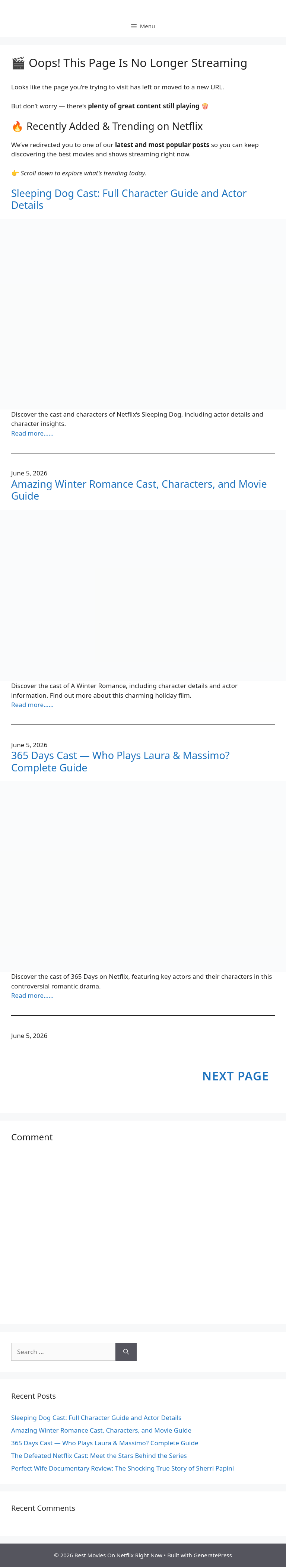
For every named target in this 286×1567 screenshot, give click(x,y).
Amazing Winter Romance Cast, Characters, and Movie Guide (139, 490)
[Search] (126, 1352)
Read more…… (32, 433)
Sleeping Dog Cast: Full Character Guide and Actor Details (129, 199)
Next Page (235, 1076)
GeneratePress (213, 1555)
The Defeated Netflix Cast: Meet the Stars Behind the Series (99, 1455)
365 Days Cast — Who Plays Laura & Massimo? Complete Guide (120, 761)
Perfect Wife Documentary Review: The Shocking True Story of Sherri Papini (122, 1468)
